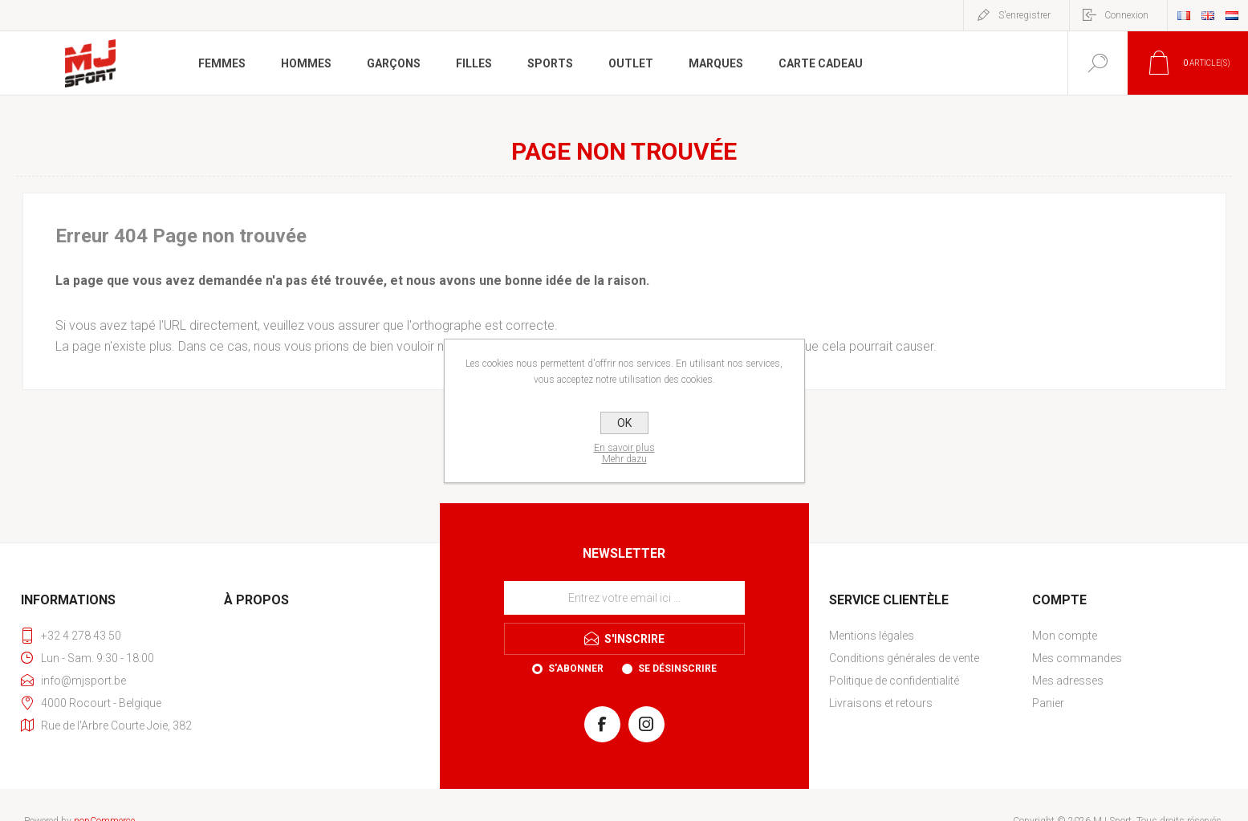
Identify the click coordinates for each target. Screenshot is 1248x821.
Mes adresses (1068, 680)
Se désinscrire (677, 668)
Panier (1048, 703)
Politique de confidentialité (894, 680)
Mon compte (1064, 635)
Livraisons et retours (881, 703)
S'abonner (576, 668)
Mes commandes (1077, 658)
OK (624, 423)
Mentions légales (871, 635)
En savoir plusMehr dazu (624, 453)
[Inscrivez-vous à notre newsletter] (624, 598)
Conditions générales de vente (904, 658)
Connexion (1126, 15)
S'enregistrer (1024, 15)
